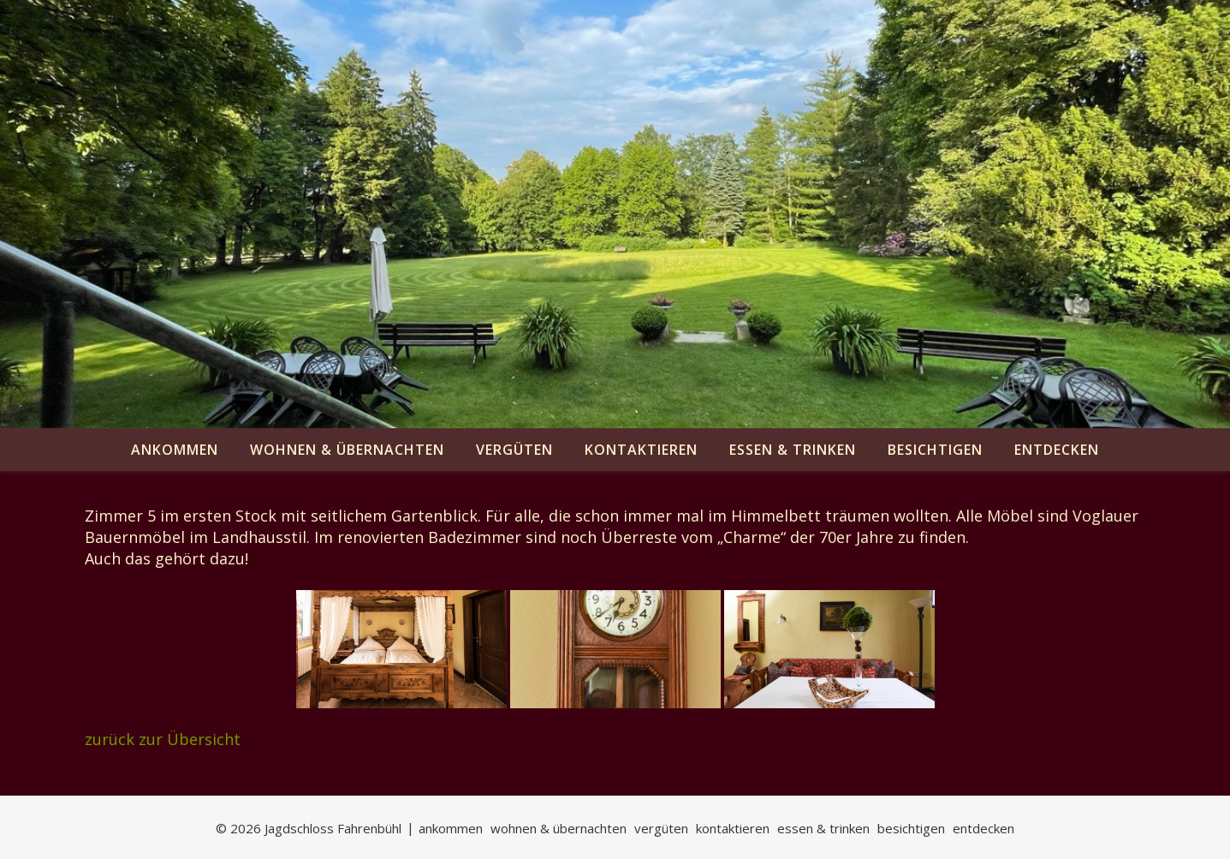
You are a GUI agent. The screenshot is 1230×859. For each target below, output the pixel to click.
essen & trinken (792, 449)
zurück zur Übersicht (163, 739)
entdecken (1056, 449)
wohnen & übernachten (347, 449)
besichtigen (935, 449)
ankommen (174, 449)
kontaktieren (641, 449)
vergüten (514, 449)
